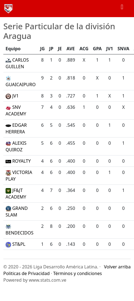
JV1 (12, 96)
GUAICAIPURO (21, 82)
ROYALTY (18, 161)
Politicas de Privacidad (26, 273)
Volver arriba (117, 267)
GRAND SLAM (17, 211)
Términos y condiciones (77, 273)
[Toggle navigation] (122, 8)
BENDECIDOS (20, 230)
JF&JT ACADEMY (16, 193)
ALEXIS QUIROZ (16, 146)
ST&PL (15, 244)
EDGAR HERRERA (16, 128)
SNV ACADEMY (16, 110)
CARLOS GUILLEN (17, 63)
